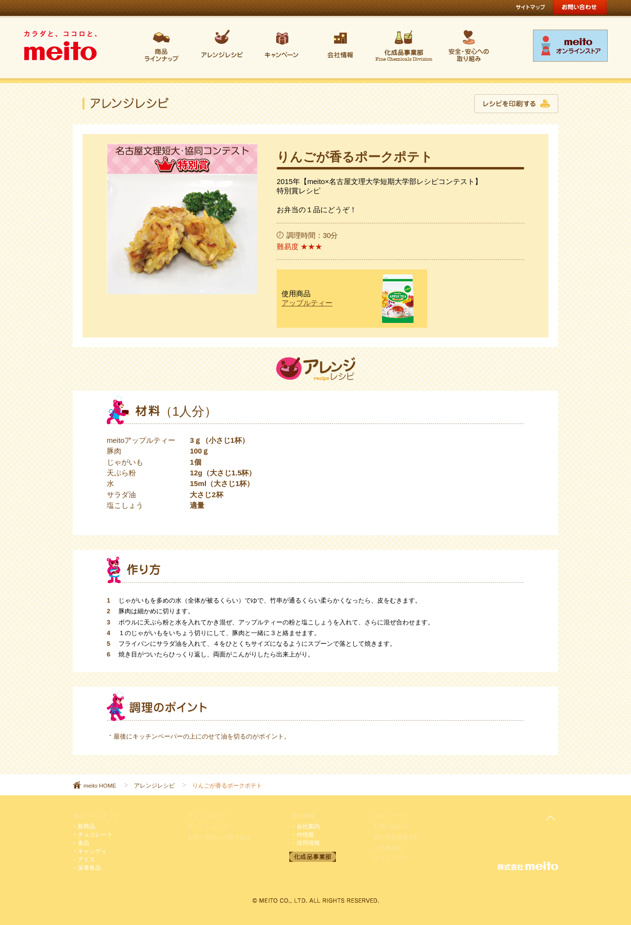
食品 (83, 843)
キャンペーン (390, 815)
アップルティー (307, 303)
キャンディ (92, 851)
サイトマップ (390, 858)
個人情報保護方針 (396, 837)
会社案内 (308, 826)
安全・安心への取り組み (219, 837)
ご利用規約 (387, 847)
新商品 (86, 826)
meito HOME (99, 785)
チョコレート (95, 834)
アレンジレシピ (154, 785)
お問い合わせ (390, 826)
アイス (86, 859)
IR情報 (305, 834)
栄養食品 (89, 867)
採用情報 (308, 843)
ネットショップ (207, 826)
